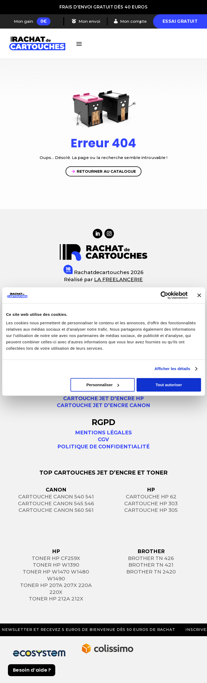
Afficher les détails (172, 368)
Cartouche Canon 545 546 (56, 503)
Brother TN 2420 (151, 572)
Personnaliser (102, 385)
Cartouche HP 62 (151, 497)
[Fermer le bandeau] (199, 295)
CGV (103, 439)
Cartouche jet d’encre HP (103, 398)
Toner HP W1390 (56, 565)
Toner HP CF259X (56, 558)
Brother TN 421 (150, 565)
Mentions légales (103, 433)
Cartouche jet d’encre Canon (103, 405)
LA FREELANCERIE (118, 279)
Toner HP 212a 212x (56, 599)
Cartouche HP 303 (151, 503)
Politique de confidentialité (103, 447)
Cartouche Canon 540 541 (56, 497)
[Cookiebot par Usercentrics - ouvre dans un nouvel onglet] (164, 295)
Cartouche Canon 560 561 (56, 510)
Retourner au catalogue (106, 171)
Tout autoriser (169, 385)
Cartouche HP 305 (151, 510)
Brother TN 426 (151, 558)
